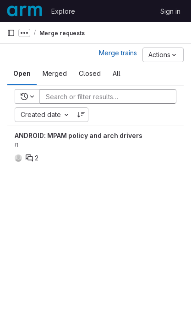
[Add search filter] (110, 96)
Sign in (170, 11)
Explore (63, 11)
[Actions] (163, 55)
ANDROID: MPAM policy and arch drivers (78, 135)
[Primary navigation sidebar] (11, 33)
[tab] (22, 73)
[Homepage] (24, 11)
